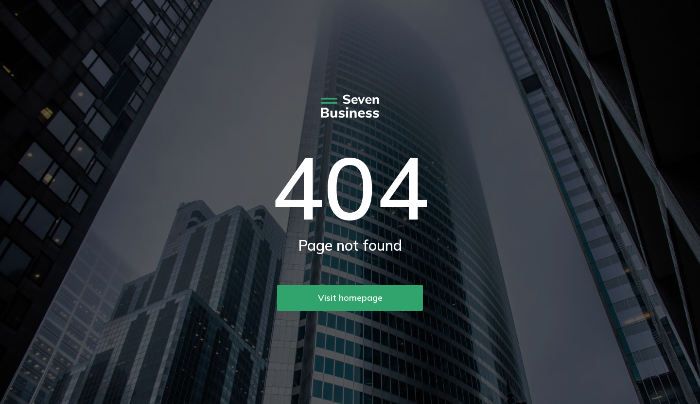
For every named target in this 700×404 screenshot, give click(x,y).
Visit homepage (350, 297)
